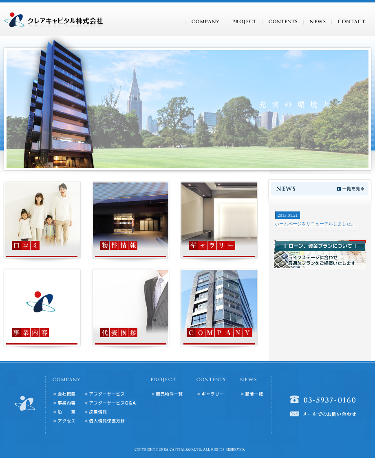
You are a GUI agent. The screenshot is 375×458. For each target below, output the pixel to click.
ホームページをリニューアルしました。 (315, 223)
